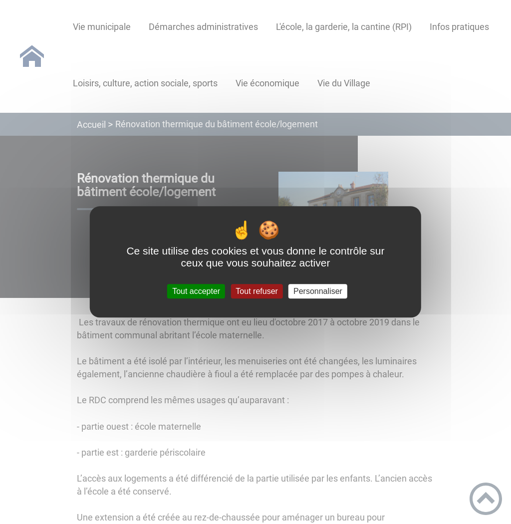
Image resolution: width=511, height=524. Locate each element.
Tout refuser (256, 291)
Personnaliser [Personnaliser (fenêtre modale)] (317, 291)
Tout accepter (196, 291)
